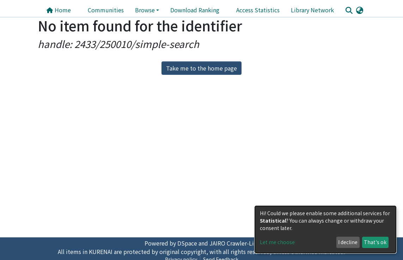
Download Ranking (194, 10)
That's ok (375, 242)
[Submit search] (349, 10)
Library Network (312, 10)
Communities (106, 10)
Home (58, 10)
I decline (348, 242)
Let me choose (277, 242)
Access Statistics (258, 10)
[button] (360, 10)
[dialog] (325, 229)
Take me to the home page (201, 68)
